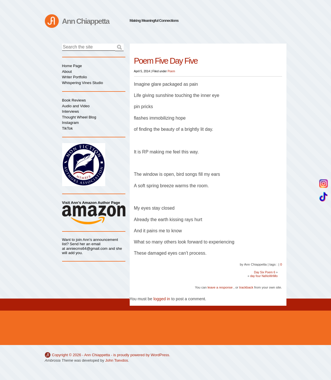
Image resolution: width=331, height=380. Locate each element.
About (67, 71)
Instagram (70, 122)
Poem (171, 71)
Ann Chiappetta (85, 21)
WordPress (160, 355)
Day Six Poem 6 (264, 272)
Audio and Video (76, 106)
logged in (161, 299)
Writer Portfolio (74, 77)
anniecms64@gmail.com (87, 248)
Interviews (70, 111)
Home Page (72, 66)
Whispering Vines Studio (82, 83)
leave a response (220, 287)
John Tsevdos (116, 360)
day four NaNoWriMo (264, 276)
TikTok (67, 128)
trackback (246, 287)
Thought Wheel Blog (79, 117)
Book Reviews (74, 100)
